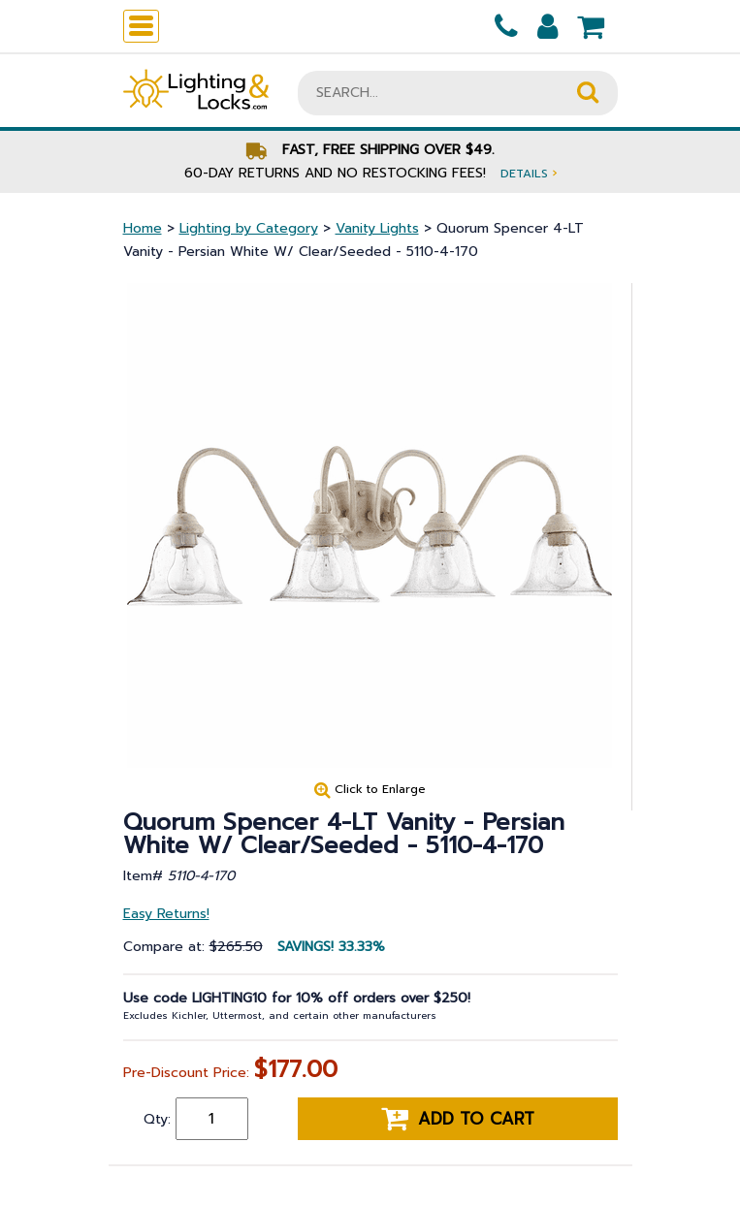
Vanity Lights (377, 228)
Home (142, 228)
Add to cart (457, 1118)
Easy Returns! (166, 914)
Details (528, 173)
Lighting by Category (248, 228)
